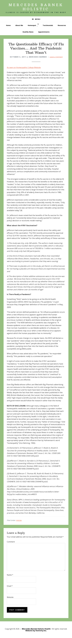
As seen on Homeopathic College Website (24, 67)
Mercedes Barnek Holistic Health (36, 629)
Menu (37, 19)
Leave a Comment (56, 57)
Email (10, 586)
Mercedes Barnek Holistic (36, 7)
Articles (19, 520)
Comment (11, 542)
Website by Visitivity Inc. (36, 630)
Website (10, 597)
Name (10, 575)
